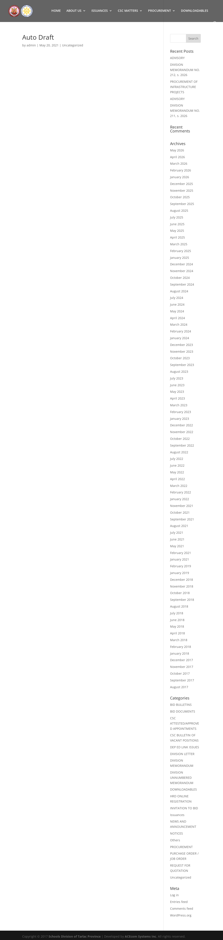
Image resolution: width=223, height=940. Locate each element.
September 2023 (182, 365)
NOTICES (176, 833)
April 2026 (177, 157)
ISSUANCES (99, 11)
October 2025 (180, 197)
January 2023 (179, 419)
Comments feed (181, 908)
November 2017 (181, 667)
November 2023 (181, 351)
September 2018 (182, 600)
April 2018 (177, 633)
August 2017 (179, 687)
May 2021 (177, 546)
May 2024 (177, 311)
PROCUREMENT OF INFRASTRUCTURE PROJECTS (184, 87)
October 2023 (180, 358)
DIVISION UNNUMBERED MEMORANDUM (181, 777)
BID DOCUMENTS (182, 711)
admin (31, 45)
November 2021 (181, 506)
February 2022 (180, 492)
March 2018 (178, 640)
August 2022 (179, 452)
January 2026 (179, 177)
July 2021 (176, 532)
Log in (174, 895)
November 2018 (181, 586)
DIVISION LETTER (182, 754)
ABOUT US (73, 11)
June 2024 (177, 304)
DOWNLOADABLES (194, 11)
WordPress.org (180, 915)
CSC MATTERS (128, 11)
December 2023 (181, 345)
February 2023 (180, 412)
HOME (56, 11)
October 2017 (180, 673)
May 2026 (177, 150)
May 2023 (177, 392)
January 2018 (179, 653)
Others (175, 840)
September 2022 (182, 445)
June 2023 (177, 385)
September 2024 (182, 284)
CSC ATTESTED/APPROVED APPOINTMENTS (184, 723)
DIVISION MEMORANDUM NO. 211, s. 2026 (185, 110)
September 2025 (182, 204)
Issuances (177, 815)
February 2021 (180, 553)
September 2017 (182, 680)
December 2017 (181, 660)
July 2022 (176, 459)
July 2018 (176, 613)
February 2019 (180, 566)
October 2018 (180, 593)
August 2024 (179, 291)
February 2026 (180, 170)
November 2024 (181, 271)
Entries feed (179, 902)
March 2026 (178, 163)
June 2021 (177, 539)
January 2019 (179, 573)
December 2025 (181, 184)
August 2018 (179, 606)
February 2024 (180, 331)
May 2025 (177, 231)
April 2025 (177, 237)
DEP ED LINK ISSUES (184, 747)
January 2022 (179, 499)
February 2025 (180, 251)
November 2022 (181, 432)
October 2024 (180, 278)
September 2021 (182, 519)
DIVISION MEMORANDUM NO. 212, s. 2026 (185, 70)
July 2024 (176, 298)
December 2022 (181, 425)
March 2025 (178, 244)
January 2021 (179, 559)
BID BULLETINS (181, 705)
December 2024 (181, 264)
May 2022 (177, 472)
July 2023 (176, 378)
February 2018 (180, 647)
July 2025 (176, 217)
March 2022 (178, 486)
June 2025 (177, 224)
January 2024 (179, 338)
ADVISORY (177, 58)
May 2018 (177, 626)
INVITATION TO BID (184, 808)
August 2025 (179, 210)
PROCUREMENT (159, 11)
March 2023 (178, 405)
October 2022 (180, 439)
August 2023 (179, 371)
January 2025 (179, 258)
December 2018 (181, 580)
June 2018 (177, 620)
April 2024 (177, 318)
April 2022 (177, 479)
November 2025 (181, 190)
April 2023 (177, 398)
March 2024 (178, 324)
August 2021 (179, 526)
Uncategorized (180, 877)
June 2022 (177, 465)
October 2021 (180, 512)
